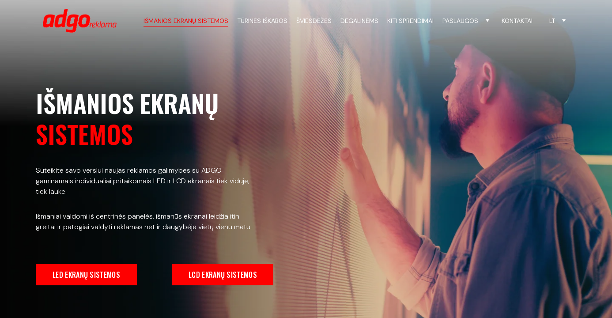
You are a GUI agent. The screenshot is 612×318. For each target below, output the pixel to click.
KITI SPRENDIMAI (410, 21)
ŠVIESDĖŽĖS (314, 21)
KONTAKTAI (517, 21)
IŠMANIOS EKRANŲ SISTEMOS (186, 21)
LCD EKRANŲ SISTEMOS (223, 274)
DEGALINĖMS (359, 21)
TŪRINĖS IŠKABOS (262, 21)
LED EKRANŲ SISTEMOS (86, 274)
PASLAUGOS (460, 21)
